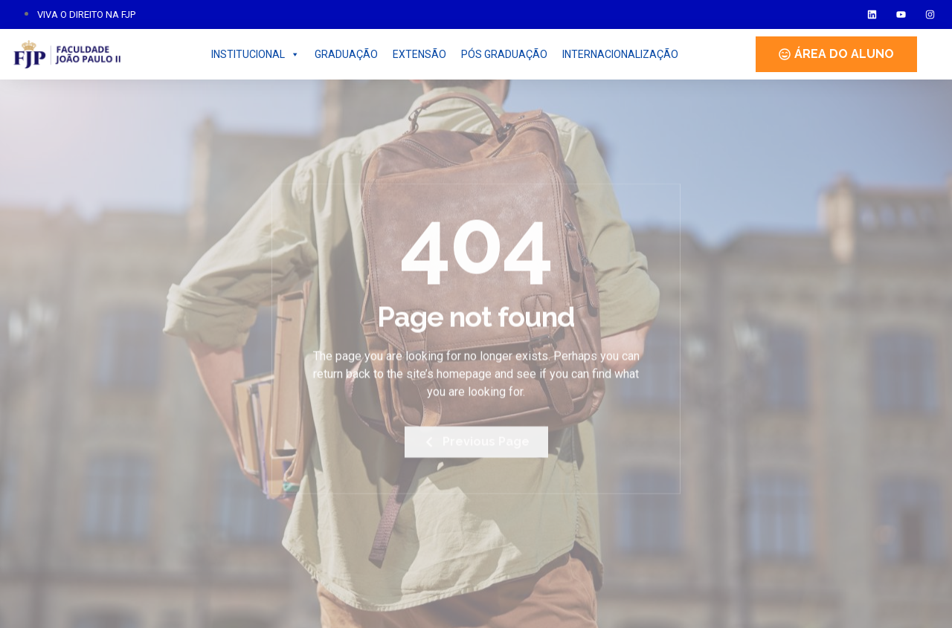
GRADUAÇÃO (346, 54)
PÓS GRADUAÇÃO (504, 54)
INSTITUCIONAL (255, 54)
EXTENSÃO (419, 54)
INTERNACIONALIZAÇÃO (620, 54)
